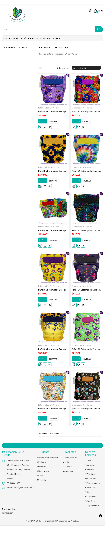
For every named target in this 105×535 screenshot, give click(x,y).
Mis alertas (42, 490)
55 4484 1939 (13, 493)
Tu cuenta (43, 461)
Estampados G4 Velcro (16, 47)
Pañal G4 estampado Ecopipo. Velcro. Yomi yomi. (61, 417)
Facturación (7, 522)
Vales (40, 485)
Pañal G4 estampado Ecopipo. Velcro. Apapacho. (61, 112)
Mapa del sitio (92, 515)
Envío (88, 470)
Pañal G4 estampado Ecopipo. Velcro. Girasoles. (61, 173)
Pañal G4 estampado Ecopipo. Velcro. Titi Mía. (60, 356)
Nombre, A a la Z (86, 68)
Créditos (42, 476)
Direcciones (43, 481)
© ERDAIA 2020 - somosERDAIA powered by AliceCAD (52, 530)
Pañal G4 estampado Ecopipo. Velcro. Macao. (59, 234)
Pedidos (42, 472)
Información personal (48, 467)
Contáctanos (92, 511)
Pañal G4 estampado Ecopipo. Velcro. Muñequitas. (62, 295)
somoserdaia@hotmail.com (20, 497)
